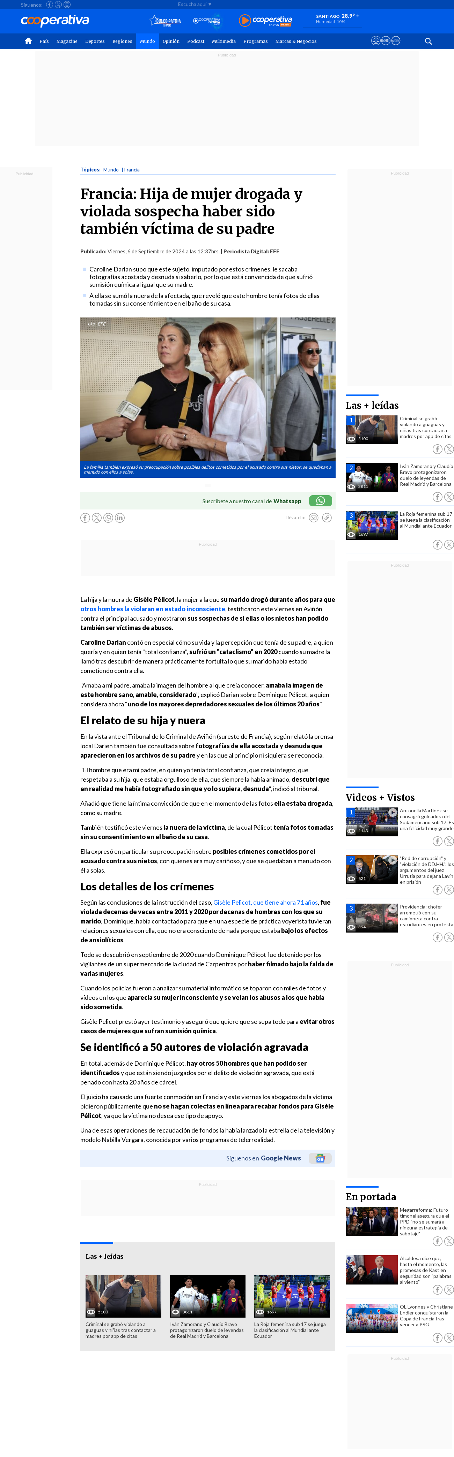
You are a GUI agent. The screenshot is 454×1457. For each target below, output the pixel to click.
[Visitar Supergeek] (396, 47)
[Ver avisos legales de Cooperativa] (376, 47)
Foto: (91, 324)
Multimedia (224, 41)
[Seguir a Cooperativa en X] (58, 4)
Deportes (95, 41)
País (44, 41)
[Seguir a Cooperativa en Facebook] (49, 4)
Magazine (67, 41)
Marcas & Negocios (296, 41)
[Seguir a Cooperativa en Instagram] (67, 4)
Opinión (171, 41)
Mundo (147, 41)
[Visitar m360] (385, 47)
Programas (255, 41)
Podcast (195, 41)
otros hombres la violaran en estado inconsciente (152, 609)
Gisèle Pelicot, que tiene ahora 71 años (265, 902)
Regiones (122, 41)
